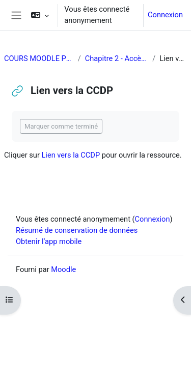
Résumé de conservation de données (77, 230)
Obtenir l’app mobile (48, 241)
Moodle (63, 269)
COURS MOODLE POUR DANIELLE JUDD (39, 58)
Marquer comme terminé (61, 126)
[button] (40, 15)
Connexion (165, 14)
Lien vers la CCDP (70, 155)
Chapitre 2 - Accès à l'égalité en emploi (117, 58)
